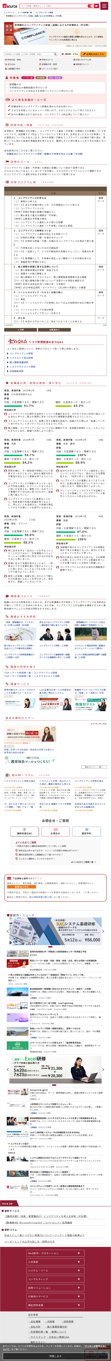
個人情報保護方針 (57, 1326)
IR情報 (51, 1321)
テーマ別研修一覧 (21, 672)
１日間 (20, 330)
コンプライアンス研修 (21, 353)
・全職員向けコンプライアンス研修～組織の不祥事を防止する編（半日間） (44, 153)
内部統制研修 (17, 371)
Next (103, 931)
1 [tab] (46, 946)
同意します (55, 1356)
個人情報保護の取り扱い (41, 897)
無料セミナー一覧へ (94, 767)
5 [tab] (59, 946)
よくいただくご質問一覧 (82, 862)
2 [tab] (50, 946)
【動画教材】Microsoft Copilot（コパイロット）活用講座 (38, 1222)
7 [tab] (64, 946)
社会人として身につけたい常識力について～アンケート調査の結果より (44, 1235)
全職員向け (54, 330)
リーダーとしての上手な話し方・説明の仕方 (29, 1241)
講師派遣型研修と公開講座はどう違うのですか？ (40, 854)
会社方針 (36, 1326)
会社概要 (36, 1321)
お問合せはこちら (95, 54)
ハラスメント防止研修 (21, 357)
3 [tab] (54, 946)
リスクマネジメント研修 (23, 366)
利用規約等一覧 (39, 1331)
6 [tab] (62, 946)
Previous (8, 931)
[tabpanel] (55, 931)
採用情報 (69, 1321)
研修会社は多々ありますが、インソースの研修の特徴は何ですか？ (48, 850)
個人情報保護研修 (19, 362)
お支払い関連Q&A (59, 1337)
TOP (6, 672)
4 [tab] (57, 946)
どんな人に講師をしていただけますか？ (36, 858)
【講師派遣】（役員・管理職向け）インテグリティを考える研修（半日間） (46, 1216)
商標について (58, 1331)
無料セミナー (38, 1342)
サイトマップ (38, 1337)
